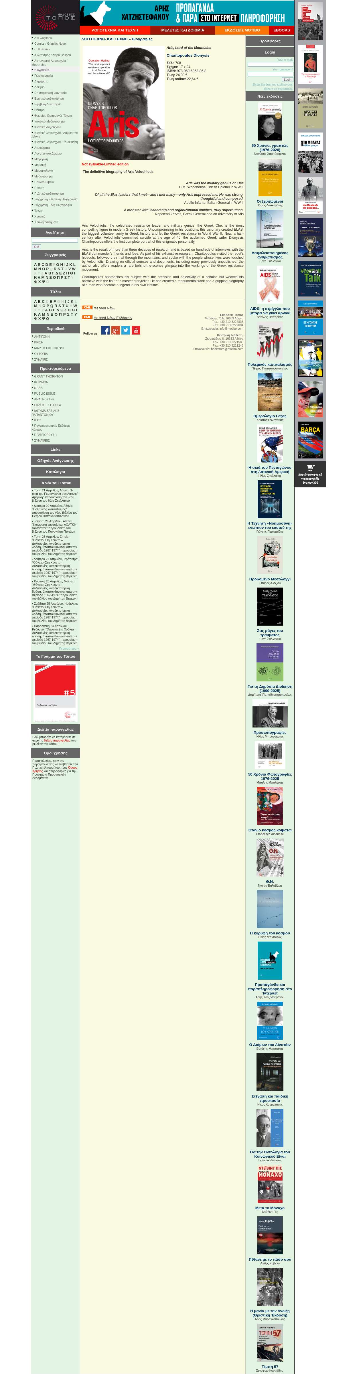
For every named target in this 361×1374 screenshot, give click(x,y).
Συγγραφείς (55, 255)
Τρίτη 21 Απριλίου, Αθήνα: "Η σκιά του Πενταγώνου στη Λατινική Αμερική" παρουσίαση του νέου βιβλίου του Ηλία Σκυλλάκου (55, 495)
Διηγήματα (41, 81)
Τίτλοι (55, 292)
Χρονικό (39, 216)
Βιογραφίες (41, 70)
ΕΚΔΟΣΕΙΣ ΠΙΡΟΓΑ (47, 405)
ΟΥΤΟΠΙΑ (41, 353)
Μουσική (40, 165)
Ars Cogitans (43, 37)
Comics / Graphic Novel (50, 43)
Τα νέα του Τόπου (55, 483)
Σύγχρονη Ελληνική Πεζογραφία (56, 199)
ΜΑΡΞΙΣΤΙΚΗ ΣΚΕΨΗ (49, 348)
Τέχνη (38, 210)
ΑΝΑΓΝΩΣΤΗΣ (44, 399)
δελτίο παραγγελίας (57, 740)
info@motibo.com (231, 328)
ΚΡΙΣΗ (38, 342)
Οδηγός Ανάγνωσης (55, 460)
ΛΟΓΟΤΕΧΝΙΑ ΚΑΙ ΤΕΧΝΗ (115, 30)
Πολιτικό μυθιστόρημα (49, 193)
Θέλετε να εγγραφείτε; (278, 88)
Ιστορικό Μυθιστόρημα (49, 121)
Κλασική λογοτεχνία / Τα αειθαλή (56, 142)
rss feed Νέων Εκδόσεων (113, 318)
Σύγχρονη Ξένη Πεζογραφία (53, 205)
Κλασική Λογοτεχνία (47, 127)
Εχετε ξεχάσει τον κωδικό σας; (273, 84)
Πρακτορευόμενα (55, 368)
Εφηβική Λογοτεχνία (48, 104)
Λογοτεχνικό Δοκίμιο (48, 153)
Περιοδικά (55, 329)
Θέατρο (39, 110)
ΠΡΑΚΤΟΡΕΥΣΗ (45, 434)
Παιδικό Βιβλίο (44, 182)
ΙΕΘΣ (38, 420)
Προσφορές (270, 41)
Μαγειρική (41, 159)
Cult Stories (42, 49)
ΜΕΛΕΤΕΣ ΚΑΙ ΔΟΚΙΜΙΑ (182, 30)
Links (56, 449)
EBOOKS (281, 30)
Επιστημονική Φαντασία (50, 92)
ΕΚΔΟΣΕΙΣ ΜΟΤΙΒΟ (242, 30)
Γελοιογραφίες (44, 75)
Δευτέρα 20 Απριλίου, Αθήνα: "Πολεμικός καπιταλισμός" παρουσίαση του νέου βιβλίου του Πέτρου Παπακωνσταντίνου (54, 511)
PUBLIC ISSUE (44, 393)
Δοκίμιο (39, 87)
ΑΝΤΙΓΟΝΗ (42, 336)
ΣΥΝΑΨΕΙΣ (42, 440)
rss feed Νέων (104, 308)
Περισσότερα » (69, 648)
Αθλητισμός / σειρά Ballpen (52, 55)
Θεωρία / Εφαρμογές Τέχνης (53, 115)
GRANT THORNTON (48, 376)
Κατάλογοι (55, 472)
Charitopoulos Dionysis (188, 55)
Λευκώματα (42, 147)
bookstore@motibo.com (227, 349)
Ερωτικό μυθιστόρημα (49, 98)
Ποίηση (39, 187)
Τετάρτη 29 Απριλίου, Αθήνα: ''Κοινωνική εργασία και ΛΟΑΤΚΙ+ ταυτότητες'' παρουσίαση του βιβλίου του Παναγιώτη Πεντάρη (54, 526)
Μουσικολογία (43, 170)
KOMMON (41, 382)
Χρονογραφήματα (46, 222)
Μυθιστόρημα (43, 176)
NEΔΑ (38, 388)
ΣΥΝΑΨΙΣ (41, 359)
